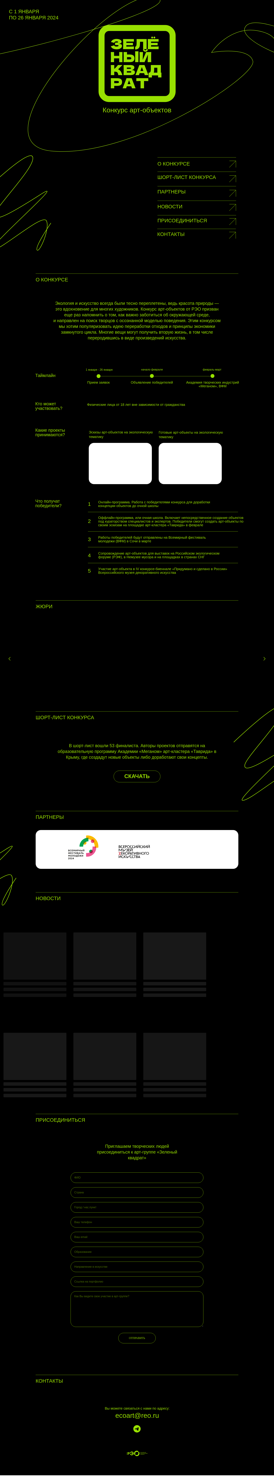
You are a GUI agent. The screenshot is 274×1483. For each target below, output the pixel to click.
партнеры (171, 192)
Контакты (171, 234)
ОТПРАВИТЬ (137, 1345)
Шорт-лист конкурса (186, 177)
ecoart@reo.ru (137, 1423)
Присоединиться (182, 220)
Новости (169, 206)
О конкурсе (173, 164)
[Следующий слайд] (264, 659)
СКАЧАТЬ (137, 784)
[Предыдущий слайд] (9, 659)
